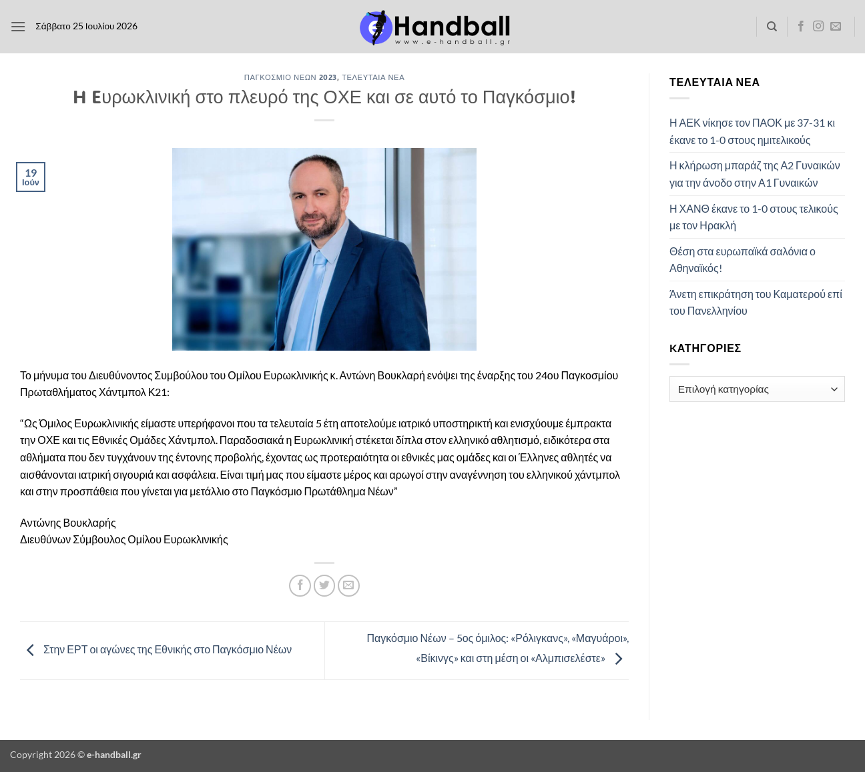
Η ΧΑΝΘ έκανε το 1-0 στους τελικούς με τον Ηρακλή (753, 217)
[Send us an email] (835, 27)
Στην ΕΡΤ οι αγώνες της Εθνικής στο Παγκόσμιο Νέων (156, 649)
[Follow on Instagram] (818, 27)
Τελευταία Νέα (373, 77)
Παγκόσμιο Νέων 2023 (290, 77)
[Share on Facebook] (300, 586)
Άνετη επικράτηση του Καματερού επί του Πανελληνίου (755, 302)
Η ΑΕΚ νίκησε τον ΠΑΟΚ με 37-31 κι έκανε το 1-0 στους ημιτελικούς (752, 131)
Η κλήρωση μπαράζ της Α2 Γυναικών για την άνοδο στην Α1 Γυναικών (754, 174)
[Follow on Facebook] (801, 27)
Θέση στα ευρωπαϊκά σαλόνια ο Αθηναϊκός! (742, 260)
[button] (18, 26)
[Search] (772, 26)
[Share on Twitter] (325, 586)
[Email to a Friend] (349, 586)
